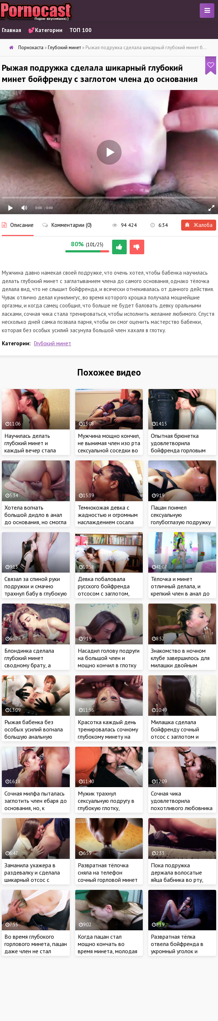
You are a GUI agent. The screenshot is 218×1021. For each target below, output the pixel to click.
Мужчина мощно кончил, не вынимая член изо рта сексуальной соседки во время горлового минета (109, 446)
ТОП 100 (80, 30)
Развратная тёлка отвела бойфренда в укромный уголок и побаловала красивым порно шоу (179, 951)
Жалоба (199, 224)
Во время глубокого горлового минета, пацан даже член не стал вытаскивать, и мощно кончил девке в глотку (35, 951)
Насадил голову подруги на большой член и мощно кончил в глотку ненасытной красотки (108, 661)
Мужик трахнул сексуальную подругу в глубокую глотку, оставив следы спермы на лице (106, 808)
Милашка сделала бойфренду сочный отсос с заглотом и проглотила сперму (175, 732)
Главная (11, 30)
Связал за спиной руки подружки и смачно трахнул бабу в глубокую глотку (35, 589)
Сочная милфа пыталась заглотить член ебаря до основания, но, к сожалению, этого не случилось (35, 808)
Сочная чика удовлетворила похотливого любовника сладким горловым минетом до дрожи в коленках (182, 811)
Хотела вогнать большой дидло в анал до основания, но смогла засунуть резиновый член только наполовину (35, 522)
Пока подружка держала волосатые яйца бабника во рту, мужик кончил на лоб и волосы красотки (179, 879)
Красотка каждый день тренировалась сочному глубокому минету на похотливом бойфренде (108, 732)
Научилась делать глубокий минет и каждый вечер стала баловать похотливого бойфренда (33, 450)
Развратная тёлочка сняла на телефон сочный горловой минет (108, 872)
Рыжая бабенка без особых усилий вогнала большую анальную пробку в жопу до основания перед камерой (33, 740)
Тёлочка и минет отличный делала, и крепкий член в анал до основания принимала (180, 589)
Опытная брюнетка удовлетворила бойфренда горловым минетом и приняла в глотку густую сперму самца (178, 454)
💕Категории (45, 30)
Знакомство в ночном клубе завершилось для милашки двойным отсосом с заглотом (180, 661)
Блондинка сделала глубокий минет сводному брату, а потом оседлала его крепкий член (30, 665)
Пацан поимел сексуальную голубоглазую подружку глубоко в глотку (181, 518)
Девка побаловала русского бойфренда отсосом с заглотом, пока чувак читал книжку (109, 589)
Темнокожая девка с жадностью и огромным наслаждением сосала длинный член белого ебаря (108, 522)
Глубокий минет (52, 343)
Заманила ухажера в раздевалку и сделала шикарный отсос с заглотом (32, 876)
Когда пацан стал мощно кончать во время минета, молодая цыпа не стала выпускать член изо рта (109, 951)
